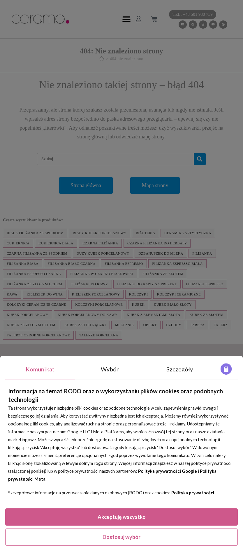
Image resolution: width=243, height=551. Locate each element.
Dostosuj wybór (121, 537)
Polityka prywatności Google (167, 471)
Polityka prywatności (192, 492)
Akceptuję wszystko (122, 517)
